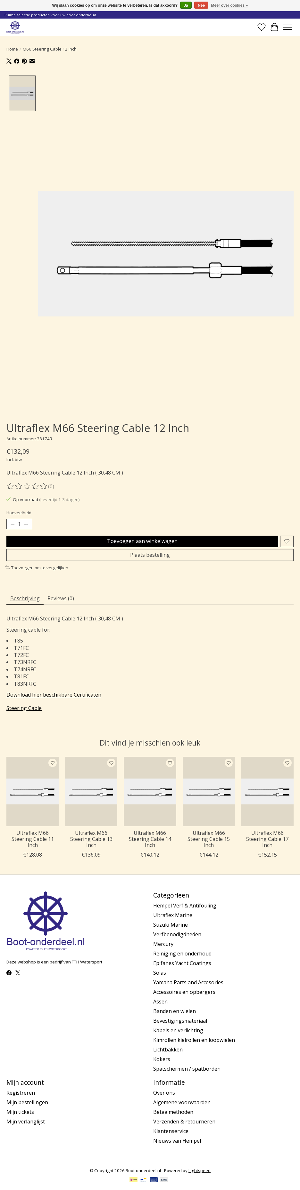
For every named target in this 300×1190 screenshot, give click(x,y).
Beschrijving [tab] (25, 598)
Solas (159, 972)
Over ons (164, 1092)
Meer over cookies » (229, 5)
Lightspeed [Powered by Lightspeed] (199, 1170)
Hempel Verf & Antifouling (184, 905)
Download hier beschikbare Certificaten (53, 694)
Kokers (161, 1059)
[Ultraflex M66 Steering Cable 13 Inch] (91, 791)
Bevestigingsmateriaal (180, 1020)
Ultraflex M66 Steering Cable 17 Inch (267, 839)
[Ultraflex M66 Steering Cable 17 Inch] (267, 791)
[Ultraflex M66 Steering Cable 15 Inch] (209, 791)
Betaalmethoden (173, 1111)
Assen (160, 1001)
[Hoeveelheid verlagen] (12, 524)
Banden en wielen (174, 1011)
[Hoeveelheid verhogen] (26, 524)
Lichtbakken (168, 1049)
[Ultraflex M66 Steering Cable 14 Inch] (150, 791)
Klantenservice (170, 1131)
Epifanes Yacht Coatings (182, 963)
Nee (201, 5)
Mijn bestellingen (27, 1102)
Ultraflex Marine (172, 915)
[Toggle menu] (287, 27)
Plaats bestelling (150, 554)
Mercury (163, 943)
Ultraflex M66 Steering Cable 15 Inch (209, 839)
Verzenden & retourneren (184, 1121)
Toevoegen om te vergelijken (36, 568)
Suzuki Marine (170, 924)
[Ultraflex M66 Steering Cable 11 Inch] (32, 791)
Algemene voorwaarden (182, 1102)
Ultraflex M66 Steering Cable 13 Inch (91, 839)
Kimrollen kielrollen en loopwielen (194, 1039)
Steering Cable (24, 708)
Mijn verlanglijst (25, 1121)
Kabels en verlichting (178, 1030)
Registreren (20, 1092)
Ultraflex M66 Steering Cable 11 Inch (33, 839)
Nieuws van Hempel (177, 1140)
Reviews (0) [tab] (60, 598)
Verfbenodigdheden (177, 934)
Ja (186, 5)
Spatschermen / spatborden (187, 1068)
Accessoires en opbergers (184, 991)
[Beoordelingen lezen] (27, 486)
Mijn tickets (20, 1111)
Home (12, 49)
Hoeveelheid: (19, 512)
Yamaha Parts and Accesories (188, 982)
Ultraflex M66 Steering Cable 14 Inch (150, 839)
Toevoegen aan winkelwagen (142, 541)
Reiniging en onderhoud (182, 953)
